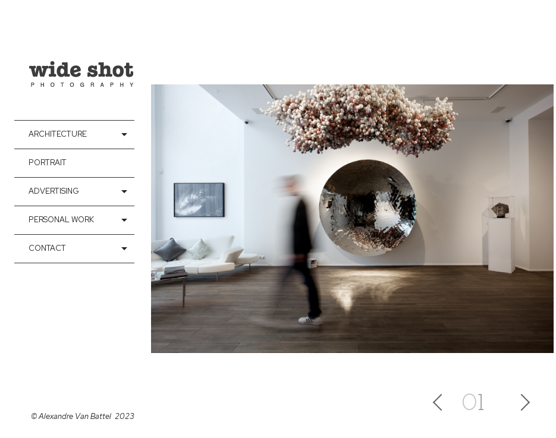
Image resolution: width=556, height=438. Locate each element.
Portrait (48, 162)
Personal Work (61, 220)
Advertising (54, 191)
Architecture (58, 134)
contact (47, 248)
